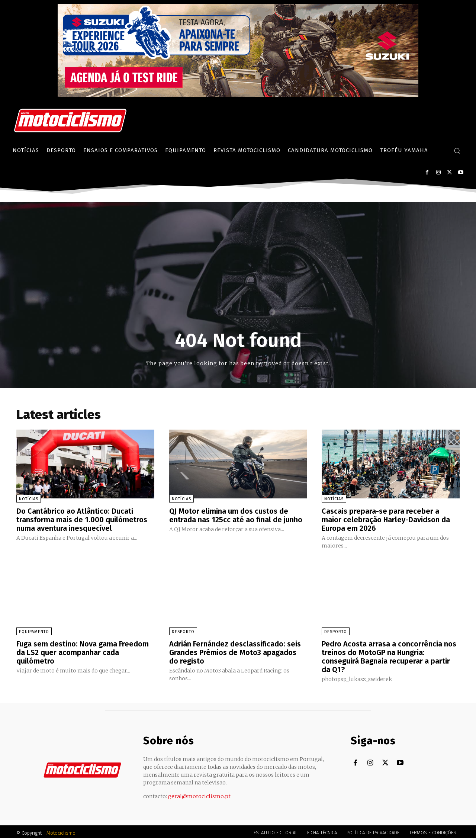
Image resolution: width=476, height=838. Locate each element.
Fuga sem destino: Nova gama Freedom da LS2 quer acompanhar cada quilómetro (82, 651)
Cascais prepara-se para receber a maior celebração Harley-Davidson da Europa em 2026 (386, 519)
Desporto (183, 630)
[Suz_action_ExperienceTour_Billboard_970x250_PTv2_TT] (238, 94)
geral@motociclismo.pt (199, 793)
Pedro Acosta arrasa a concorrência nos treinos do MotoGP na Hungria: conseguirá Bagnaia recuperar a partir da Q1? (389, 655)
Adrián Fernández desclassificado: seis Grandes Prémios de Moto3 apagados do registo (235, 651)
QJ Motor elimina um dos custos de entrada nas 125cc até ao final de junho (235, 515)
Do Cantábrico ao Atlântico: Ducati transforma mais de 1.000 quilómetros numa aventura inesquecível (81, 519)
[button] (457, 151)
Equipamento (34, 630)
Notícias (28, 499)
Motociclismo (60, 830)
